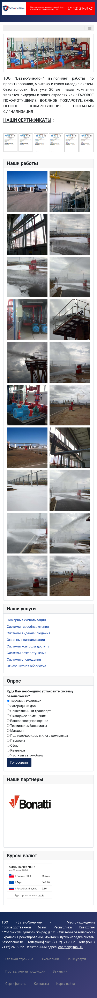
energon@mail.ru (70, 947)
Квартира (16, 750)
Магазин (15, 731)
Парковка (16, 740)
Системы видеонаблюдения (28, 633)
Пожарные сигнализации (26, 620)
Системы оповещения (24, 659)
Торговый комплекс (24, 701)
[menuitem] (19, 959)
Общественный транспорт (29, 711)
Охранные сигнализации (26, 640)
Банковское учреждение (27, 721)
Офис (12, 745)
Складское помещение (26, 716)
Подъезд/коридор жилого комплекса (37, 736)
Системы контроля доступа (28, 646)
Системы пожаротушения (26, 653)
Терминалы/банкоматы (27, 726)
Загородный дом (21, 706)
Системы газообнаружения (28, 627)
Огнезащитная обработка (26, 666)
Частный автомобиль (25, 755)
